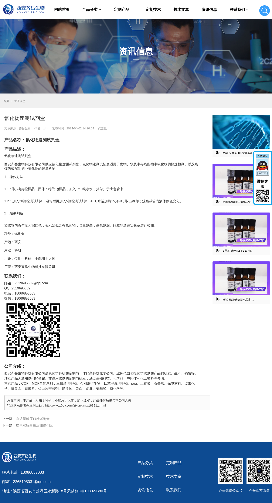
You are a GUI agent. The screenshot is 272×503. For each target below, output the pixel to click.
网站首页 (61, 9)
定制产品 (123, 9)
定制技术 (153, 9)
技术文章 (181, 9)
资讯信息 (209, 9)
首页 (6, 101)
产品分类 (91, 9)
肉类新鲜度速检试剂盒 (33, 419)
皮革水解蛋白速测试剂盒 (34, 425)
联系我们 (239, 9)
